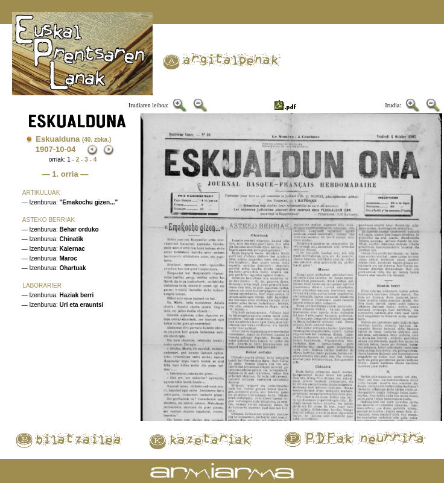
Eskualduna (73, 139)
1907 (44, 149)
